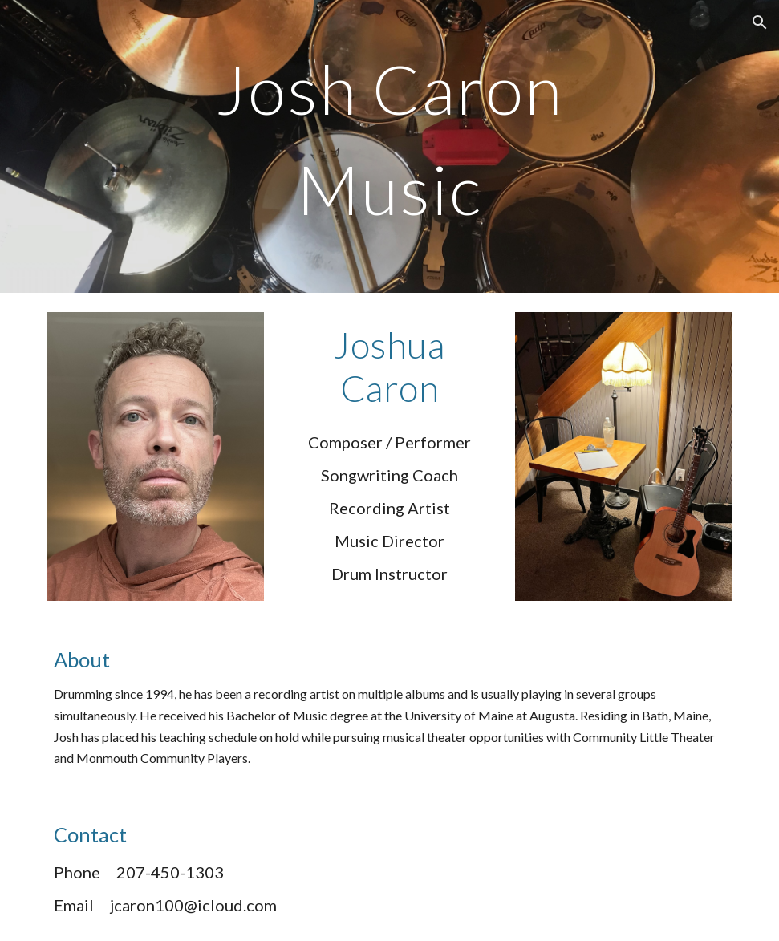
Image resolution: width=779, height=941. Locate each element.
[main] (389, 146)
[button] (759, 22)
